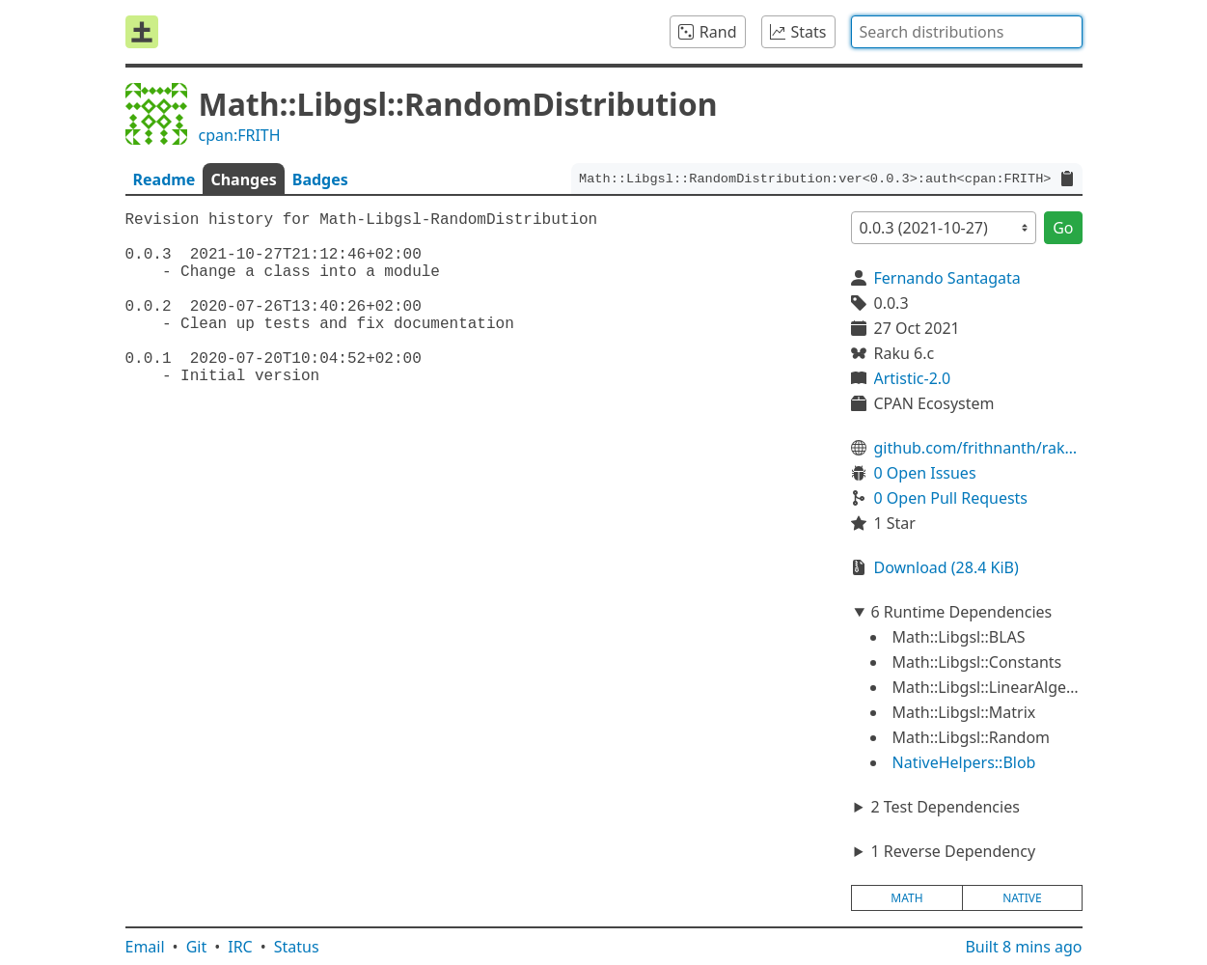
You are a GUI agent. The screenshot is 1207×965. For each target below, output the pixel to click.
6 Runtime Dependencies (961, 611)
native (1022, 898)
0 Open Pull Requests (951, 498)
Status (296, 946)
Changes (243, 179)
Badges (320, 179)
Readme (164, 179)
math (906, 898)
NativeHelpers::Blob (964, 762)
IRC (240, 946)
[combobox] (967, 31)
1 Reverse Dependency (952, 851)
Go (1063, 227)
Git (196, 946)
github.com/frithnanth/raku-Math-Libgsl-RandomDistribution (978, 447)
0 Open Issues (925, 472)
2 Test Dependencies (944, 806)
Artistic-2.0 (912, 378)
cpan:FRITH (240, 135)
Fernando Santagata (947, 278)
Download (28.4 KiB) (946, 567)
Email (145, 946)
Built (1023, 946)
